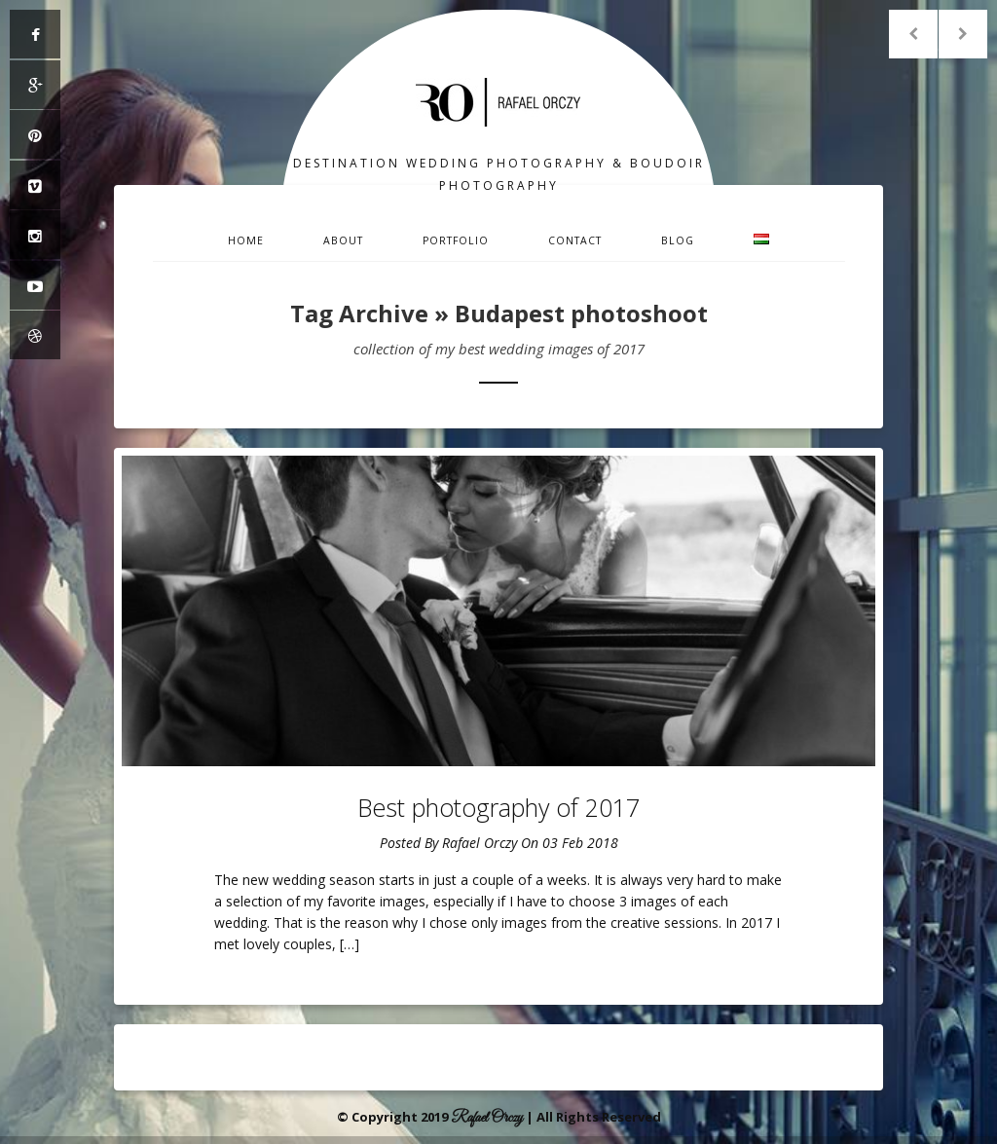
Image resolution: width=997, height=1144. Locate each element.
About (343, 240)
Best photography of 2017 (498, 807)
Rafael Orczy (479, 842)
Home (246, 240)
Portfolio (456, 240)
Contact (575, 240)
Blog (677, 240)
